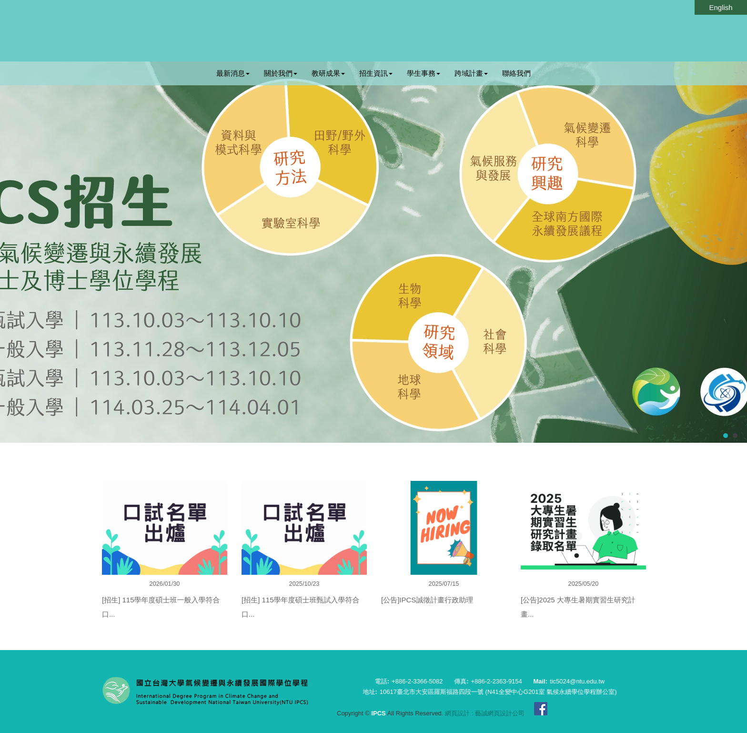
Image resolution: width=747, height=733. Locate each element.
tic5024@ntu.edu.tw (577, 681)
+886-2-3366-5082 (417, 681)
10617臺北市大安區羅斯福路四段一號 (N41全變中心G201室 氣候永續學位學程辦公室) (498, 691)
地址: (370, 691)
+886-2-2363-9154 (496, 681)
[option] (164, 558)
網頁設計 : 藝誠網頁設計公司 (485, 713)
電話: (382, 681)
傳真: (461, 681)
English (720, 7)
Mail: (540, 681)
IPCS (346, 31)
